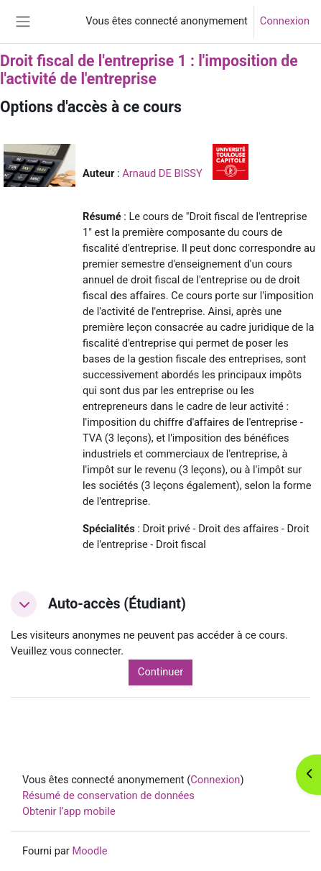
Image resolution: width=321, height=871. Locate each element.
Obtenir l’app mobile (69, 811)
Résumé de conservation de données (108, 795)
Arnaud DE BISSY (162, 173)
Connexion (285, 20)
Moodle (89, 850)
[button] (24, 604)
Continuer (160, 671)
